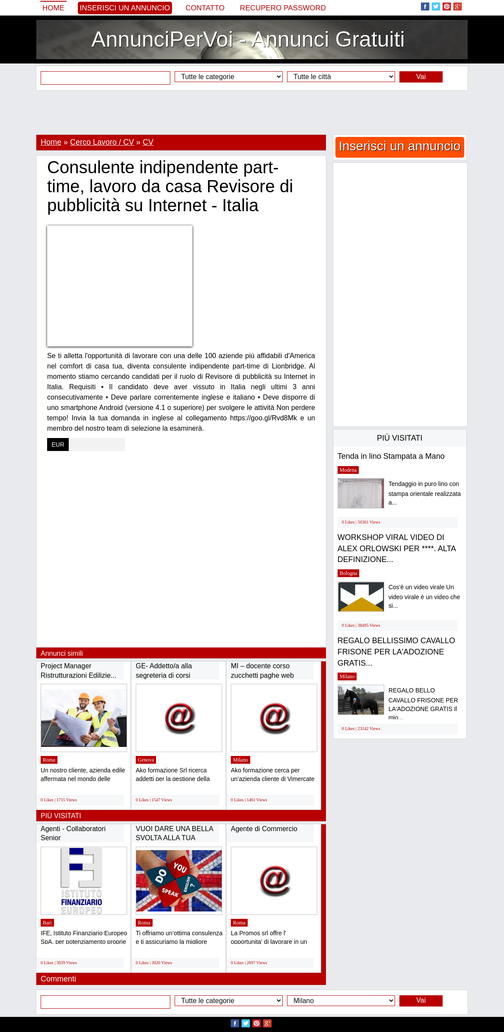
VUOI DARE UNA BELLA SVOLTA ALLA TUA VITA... (174, 838)
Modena (348, 470)
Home (53, 8)
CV (148, 142)
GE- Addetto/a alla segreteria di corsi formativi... (164, 675)
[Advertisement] (252, 112)
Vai (421, 76)
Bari (47, 923)
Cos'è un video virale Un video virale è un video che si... (424, 596)
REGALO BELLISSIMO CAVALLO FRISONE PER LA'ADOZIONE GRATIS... (396, 651)
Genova (146, 760)
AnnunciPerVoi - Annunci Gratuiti (248, 39)
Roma (49, 760)
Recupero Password (283, 8)
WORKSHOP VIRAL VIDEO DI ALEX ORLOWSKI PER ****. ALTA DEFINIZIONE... (397, 548)
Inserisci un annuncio (125, 8)
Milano (240, 760)
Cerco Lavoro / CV (102, 142)
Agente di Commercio (264, 828)
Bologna (348, 573)
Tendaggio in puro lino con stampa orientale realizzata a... (425, 493)
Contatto (205, 8)
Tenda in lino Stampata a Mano (391, 456)
